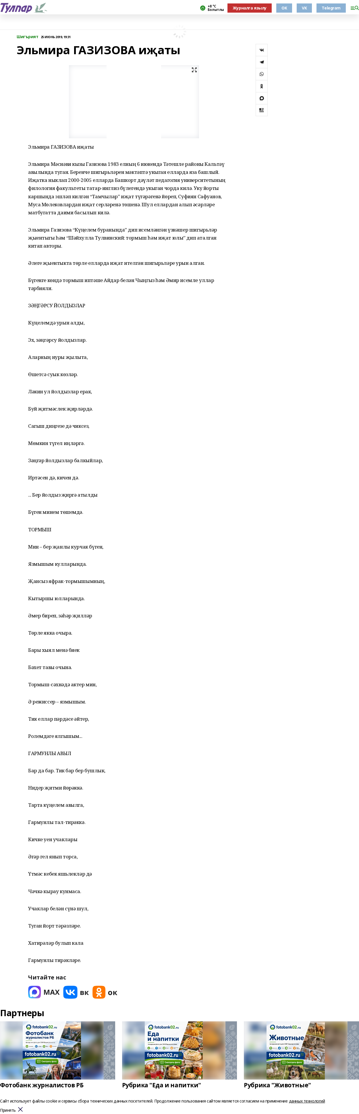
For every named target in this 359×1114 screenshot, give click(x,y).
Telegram (331, 8)
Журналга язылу (250, 8)
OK (284, 8)
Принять (8, 1110)
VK (304, 8)
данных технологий (307, 1101)
